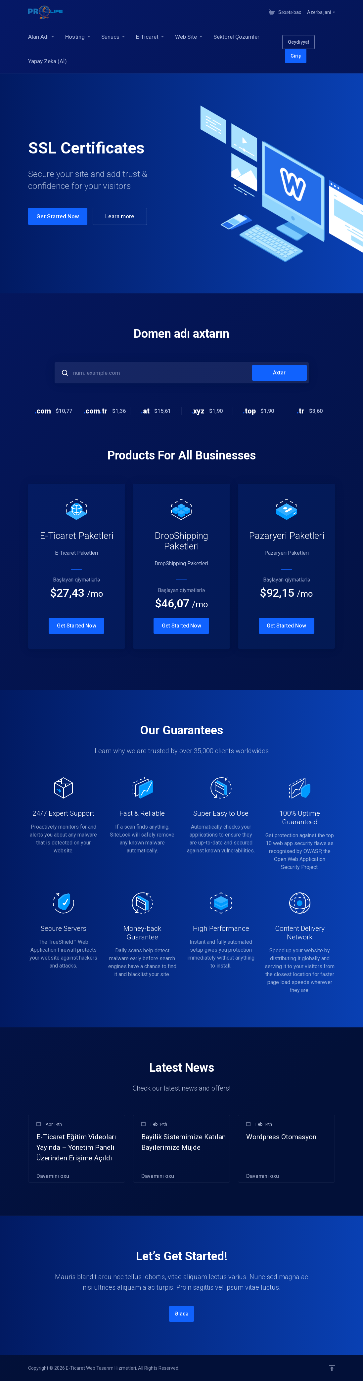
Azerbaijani (321, 12)
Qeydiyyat (298, 42)
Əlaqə (181, 1314)
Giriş (296, 56)
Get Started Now (57, 216)
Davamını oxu (52, 1176)
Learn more (119, 216)
